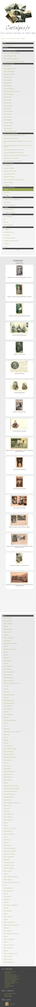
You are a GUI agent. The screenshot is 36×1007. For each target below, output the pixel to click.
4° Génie (5, 246)
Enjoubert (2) (6, 728)
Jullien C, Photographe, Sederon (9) (11, 802)
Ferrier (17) (6, 743)
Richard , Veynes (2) (8, 916)
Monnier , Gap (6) (7, 871)
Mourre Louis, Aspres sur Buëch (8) (11, 882)
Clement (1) (6, 697)
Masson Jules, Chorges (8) (9, 848)
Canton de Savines (8, 117)
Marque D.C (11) (7, 839)
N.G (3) (5, 885)
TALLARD (6, 222)
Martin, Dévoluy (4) (8, 845)
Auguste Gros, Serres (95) (9, 649)
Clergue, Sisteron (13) (8, 700)
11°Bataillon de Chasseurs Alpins (11, 240)
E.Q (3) (5, 726)
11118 (18, 250)
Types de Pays (7, 192)
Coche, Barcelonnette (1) (9, 703)
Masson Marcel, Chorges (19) (10, 851)
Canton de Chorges (8, 105)
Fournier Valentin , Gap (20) (10, 748)
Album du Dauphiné (8, 216)
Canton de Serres (7, 97)
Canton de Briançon (8, 125)
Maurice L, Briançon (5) (9, 856)
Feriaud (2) (6, 740)
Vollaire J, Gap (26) (8, 959)
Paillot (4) (6, 893)
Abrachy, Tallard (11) (8, 623)
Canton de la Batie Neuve (9, 74)
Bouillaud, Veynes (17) (8, 680)
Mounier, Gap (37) (8, 879)
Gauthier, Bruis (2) (8, 760)
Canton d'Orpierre (7, 80)
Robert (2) (6, 919)
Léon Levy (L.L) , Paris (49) (10, 828)
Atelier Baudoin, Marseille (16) (10, 643)
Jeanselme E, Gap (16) (9, 797)
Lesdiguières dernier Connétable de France (13, 199)
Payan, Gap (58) (7, 896)
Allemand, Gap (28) (8, 629)
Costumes (22, 38)
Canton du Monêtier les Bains (10, 131)
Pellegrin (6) (6, 899)
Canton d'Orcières (7, 114)
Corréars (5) (6, 711)
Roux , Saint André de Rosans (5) (11, 933)
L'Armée (6, 987)
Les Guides (6, 195)
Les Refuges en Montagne (9, 212)
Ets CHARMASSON (8, 165)
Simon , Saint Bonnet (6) (9, 939)
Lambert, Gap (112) (8, 819)
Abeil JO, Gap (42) (8, 617)
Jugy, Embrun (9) (7, 800)
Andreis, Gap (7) (7, 632)
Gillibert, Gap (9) (7, 768)
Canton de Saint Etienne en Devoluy (12, 91)
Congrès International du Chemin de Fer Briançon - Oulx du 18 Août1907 (17, 146)
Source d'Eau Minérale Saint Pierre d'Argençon (14, 179)
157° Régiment (7, 235)
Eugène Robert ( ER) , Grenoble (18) (12, 731)
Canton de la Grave (8, 128)
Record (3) (6, 913)
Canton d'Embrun (7, 108)
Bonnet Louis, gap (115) (9, 672)
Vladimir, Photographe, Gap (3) (10, 953)
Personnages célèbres (9, 983)
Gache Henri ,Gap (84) (9, 754)
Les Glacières (7, 185)
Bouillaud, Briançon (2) (9, 677)
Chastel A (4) (6, 691)
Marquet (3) (6, 842)
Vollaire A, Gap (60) (8, 956)
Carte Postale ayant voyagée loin (11, 58)
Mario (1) (6, 836)
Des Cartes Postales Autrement (11, 976)
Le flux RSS (10, 1004)
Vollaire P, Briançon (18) (9, 962)
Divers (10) (6, 717)
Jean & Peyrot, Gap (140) (9, 794)
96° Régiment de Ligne (9, 232)
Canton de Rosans (8, 85)
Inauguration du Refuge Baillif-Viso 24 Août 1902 (14, 135)
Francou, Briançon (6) (8, 751)
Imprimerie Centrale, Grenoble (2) (11, 785)
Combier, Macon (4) (8, 708)
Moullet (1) (6, 873)
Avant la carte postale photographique (12, 53)
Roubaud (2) (6, 927)
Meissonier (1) (7, 859)
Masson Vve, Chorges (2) (9, 854)
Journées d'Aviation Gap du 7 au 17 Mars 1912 (14, 149)
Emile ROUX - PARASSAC (9, 205)
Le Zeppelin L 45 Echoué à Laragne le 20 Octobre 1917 (16, 155)
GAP (5, 219)
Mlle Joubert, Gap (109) (9, 862)
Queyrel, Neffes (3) (8, 910)
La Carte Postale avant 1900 (10, 55)
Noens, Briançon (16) (8, 891)
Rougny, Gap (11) (7, 930)
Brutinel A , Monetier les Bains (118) (11, 683)
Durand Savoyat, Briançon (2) (10, 720)
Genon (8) (6, 763)
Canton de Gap (7, 65)
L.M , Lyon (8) (7, 808)
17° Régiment (7, 229)
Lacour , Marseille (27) (8, 814)
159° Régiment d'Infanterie (9, 237)
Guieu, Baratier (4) (8, 780)
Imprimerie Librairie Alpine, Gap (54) (11, 788)
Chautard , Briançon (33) (9, 694)
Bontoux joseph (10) (8, 674)
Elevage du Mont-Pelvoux (9, 176)
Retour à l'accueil (7, 45)
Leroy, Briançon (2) (8, 831)
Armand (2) (6, 635)
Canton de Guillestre (8, 111)
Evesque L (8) (7, 734)
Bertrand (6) (6, 657)
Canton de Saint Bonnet (9, 88)
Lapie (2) (5, 822)
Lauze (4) (6, 825)
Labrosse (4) (6, 811)
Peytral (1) (6, 908)
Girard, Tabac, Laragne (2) (9, 771)
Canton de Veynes (8, 102)
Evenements (7, 973)
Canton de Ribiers (7, 82)
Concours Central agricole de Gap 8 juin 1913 (14, 152)
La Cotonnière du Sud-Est (9, 173)
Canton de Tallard (7, 100)
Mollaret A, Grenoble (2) (9, 868)
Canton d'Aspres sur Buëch (10, 68)
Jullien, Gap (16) (7, 805)
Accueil (2, 38)
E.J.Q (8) (6, 723)
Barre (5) (5, 652)
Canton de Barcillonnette (9, 71)
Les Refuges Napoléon (9, 209)
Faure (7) (6, 737)
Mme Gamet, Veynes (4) (9, 865)
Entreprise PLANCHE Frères (10, 171)
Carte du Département (8, 225)
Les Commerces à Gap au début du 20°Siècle (14, 61)
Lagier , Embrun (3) (8, 817)
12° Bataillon (6, 243)
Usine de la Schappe (8, 182)
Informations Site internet (10, 974)
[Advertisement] (18, 601)
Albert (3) (6, 626)
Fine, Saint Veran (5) (8, 745)
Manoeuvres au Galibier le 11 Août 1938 (12, 161)
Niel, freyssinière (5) (8, 888)
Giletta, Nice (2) (7, 765)
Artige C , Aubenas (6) (8, 637)
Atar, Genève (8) (7, 640)
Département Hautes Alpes (10, 977)
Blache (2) (6, 663)
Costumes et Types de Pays (12, 38)
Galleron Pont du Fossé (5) (9, 757)
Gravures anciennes (9, 986)
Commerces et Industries (10, 980)
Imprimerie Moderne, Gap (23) (10, 791)
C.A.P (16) (6, 686)
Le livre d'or (8, 994)
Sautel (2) (6, 936)
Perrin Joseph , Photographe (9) (11, 905)
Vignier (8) (6, 950)
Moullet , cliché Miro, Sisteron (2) (11, 876)
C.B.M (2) (6, 689)
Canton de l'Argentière (8, 122)
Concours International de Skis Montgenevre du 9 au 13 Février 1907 (17, 142)
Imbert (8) (6, 782)
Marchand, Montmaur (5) (9, 834)
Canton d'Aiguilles (7, 119)
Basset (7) (6, 654)
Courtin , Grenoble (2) (8, 714)
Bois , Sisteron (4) (7, 669)
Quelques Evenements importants (12, 978)
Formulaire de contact (10, 993)
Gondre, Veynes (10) (8, 774)
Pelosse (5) (6, 902)
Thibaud (5, 942)
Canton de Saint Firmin (9, 94)
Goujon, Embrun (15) (8, 777)
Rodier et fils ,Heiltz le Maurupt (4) (11, 925)
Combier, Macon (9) (8, 706)
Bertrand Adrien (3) (8, 660)
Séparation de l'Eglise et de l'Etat (11, 138)
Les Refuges (7, 984)
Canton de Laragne (8, 77)
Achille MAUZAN (7, 202)
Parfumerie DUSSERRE (9, 168)
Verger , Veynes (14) (8, 947)
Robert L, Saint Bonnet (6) (9, 922)
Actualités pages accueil (10, 971)
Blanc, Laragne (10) (8, 666)
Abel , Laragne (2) (7, 620)
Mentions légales (8, 996)
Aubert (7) (6, 646)
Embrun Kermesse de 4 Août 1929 (11, 158)
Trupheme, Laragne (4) (9, 945)
